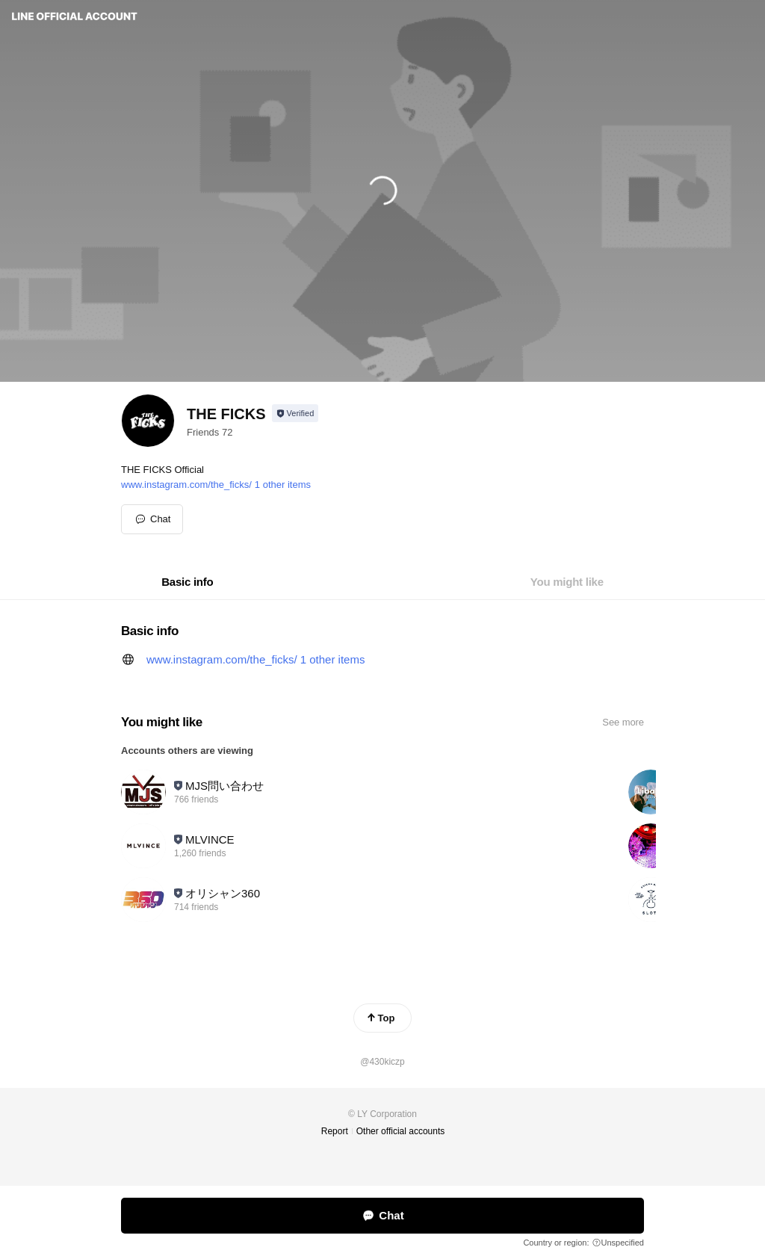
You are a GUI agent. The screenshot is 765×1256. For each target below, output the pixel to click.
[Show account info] (295, 413)
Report (334, 1131)
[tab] (187, 582)
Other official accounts (400, 1131)
